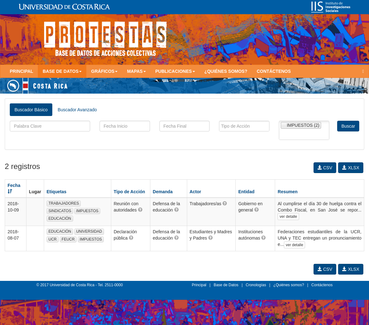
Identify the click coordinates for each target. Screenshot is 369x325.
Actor (195, 191)
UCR (53, 239)
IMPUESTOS (87, 211)
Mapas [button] (136, 71)
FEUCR (68, 239)
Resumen (287, 191)
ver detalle (288, 216)
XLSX (350, 167)
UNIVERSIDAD (89, 231)
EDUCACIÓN (60, 218)
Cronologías (256, 285)
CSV (325, 167)
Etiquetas (56, 191)
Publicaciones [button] (175, 71)
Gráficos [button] (104, 71)
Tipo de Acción (129, 191)
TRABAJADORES (64, 203)
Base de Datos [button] (62, 71)
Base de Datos (226, 285)
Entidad (246, 191)
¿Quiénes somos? (226, 71)
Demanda (163, 191)
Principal (21, 71)
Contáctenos (274, 71)
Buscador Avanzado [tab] (77, 109)
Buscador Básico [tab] (31, 109)
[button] (140, 209)
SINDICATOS (60, 211)
